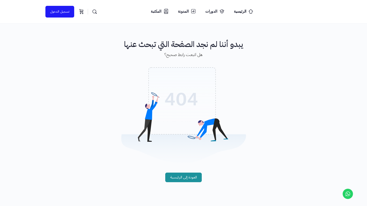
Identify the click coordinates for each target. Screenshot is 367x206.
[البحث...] (94, 11)
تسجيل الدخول (60, 11)
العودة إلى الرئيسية (183, 177)
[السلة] (81, 11)
